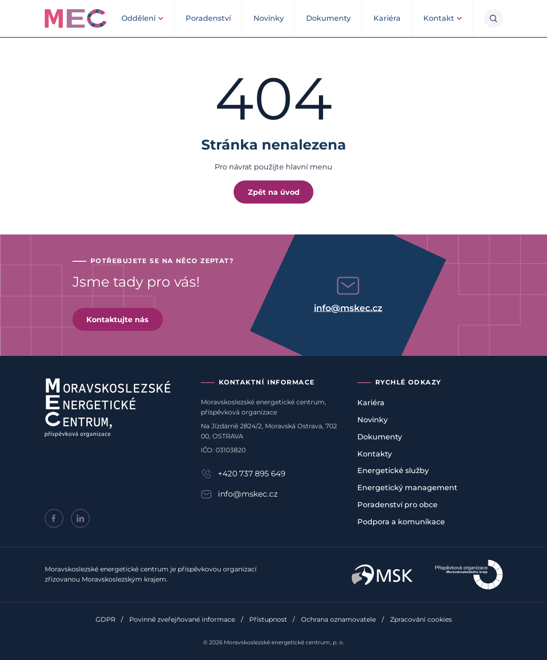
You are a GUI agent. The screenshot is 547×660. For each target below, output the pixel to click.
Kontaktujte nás (117, 319)
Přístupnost (268, 619)
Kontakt (438, 18)
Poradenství (208, 18)
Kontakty (374, 454)
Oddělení (138, 18)
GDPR (105, 619)
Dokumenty (328, 18)
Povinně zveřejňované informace (182, 619)
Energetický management (407, 487)
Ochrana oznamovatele (338, 619)
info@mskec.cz (348, 307)
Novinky (268, 18)
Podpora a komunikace (401, 521)
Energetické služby (393, 470)
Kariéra (387, 18)
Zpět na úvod (274, 192)
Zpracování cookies (421, 619)
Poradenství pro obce (397, 504)
